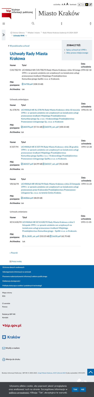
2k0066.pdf (27, 198)
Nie (82, 390)
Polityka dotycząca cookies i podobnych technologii (22, 286)
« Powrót (14, 253)
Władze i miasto (34, 33)
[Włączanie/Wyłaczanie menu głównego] (4, 24)
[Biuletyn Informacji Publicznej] (47, 327)
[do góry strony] (90, 372)
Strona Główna (19, 33)
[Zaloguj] (91, 24)
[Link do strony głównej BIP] (44, 13)
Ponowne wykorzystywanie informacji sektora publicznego (24, 276)
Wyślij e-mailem (11, 348)
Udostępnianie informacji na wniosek (16, 272)
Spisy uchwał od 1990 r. (76, 50)
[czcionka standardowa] (62, 4)
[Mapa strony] (62, 24)
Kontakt (5, 318)
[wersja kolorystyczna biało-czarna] (83, 4)
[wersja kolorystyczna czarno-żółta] (86, 4)
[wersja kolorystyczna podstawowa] (79, 4)
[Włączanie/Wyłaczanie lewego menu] (3, 35)
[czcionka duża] (67, 4)
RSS (3, 296)
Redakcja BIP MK (8, 314)
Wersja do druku (11, 359)
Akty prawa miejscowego (77, 53)
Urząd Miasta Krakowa (45, 373)
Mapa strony (7, 293)
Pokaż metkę (17, 261)
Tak (75, 390)
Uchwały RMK (18, 36)
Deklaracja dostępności (11, 281)
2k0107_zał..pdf (50, 164)
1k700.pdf (27, 84)
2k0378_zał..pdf (50, 127)
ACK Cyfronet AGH (59, 373)
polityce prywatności (19, 393)
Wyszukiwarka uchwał (19, 46)
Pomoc (5, 307)
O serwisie (6, 303)
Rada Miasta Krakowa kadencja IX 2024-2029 (60, 33)
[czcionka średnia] (64, 4)
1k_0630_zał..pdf (30, 236)
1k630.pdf (55, 236)
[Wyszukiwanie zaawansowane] (33, 23)
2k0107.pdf (27, 164)
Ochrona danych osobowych (13, 267)
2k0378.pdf (27, 127)
